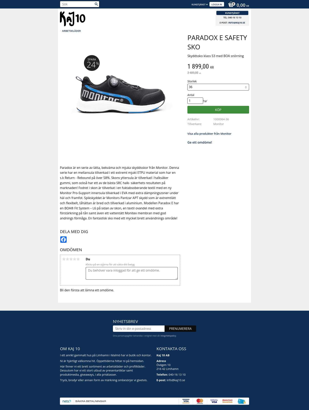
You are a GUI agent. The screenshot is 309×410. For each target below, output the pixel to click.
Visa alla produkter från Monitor (209, 133)
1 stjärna (64, 259)
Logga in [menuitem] (216, 4)
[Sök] (96, 4)
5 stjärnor (78, 259)
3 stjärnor (71, 259)
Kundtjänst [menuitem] (199, 4)
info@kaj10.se (236, 22)
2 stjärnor (67, 259)
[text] (218, 67)
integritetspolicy (168, 335)
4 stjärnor (74, 259)
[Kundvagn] (237, 5)
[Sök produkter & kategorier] (79, 4)
